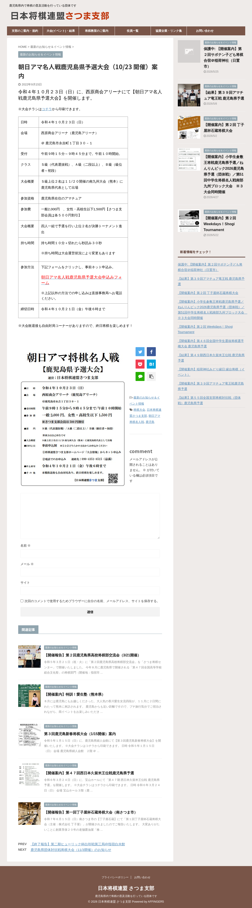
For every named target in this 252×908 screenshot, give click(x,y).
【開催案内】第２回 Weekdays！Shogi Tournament (220, 224)
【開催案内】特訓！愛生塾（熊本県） (74, 694)
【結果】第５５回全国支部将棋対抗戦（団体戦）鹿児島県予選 (209, 400)
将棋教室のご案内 (96, 30)
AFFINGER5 (156, 901)
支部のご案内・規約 (25, 30)
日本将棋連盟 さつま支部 (126, 888)
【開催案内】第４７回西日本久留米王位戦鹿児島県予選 (89, 773)
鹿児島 (150, 422)
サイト (25, 582)
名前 (25, 545)
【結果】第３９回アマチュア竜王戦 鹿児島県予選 (211, 281)
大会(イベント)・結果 (61, 30)
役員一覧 (132, 30)
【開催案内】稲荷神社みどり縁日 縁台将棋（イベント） (211, 371)
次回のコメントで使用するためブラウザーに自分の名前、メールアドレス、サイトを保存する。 (92, 601)
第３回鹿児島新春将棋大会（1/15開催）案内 (80, 734)
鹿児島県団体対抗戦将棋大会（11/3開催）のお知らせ (71, 850)
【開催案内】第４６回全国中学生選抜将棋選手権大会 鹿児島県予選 (211, 343)
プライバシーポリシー (115, 877)
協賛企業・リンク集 (169, 30)
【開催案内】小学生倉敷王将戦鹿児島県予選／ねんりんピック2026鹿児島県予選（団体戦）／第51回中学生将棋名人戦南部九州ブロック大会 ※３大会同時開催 (224, 174)
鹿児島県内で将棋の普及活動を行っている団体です (126, 896)
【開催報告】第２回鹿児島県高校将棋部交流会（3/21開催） (92, 655)
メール (27, 564)
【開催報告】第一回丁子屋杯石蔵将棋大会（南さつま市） (91, 812)
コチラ (47, 109)
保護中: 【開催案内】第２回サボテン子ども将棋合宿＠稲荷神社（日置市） (210, 267)
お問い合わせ (205, 30)
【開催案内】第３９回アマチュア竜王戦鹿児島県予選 (211, 386)
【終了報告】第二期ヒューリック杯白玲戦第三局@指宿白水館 (78, 844)
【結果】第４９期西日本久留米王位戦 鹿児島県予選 (211, 357)
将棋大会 (139, 409)
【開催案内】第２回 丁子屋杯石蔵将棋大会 (208, 293)
